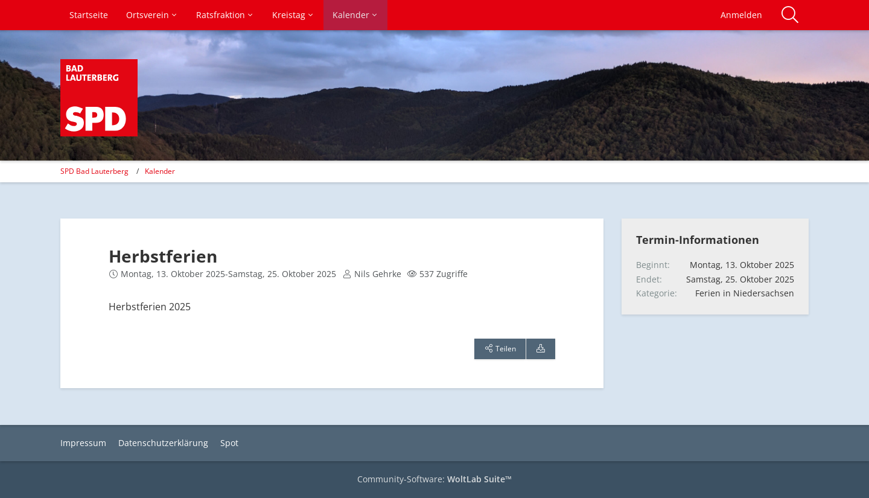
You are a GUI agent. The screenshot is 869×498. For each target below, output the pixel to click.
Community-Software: (434, 479)
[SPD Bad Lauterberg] (99, 97)
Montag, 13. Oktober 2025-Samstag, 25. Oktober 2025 (228, 273)
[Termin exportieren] (540, 349)
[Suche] (790, 15)
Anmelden (741, 15)
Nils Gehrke (377, 273)
